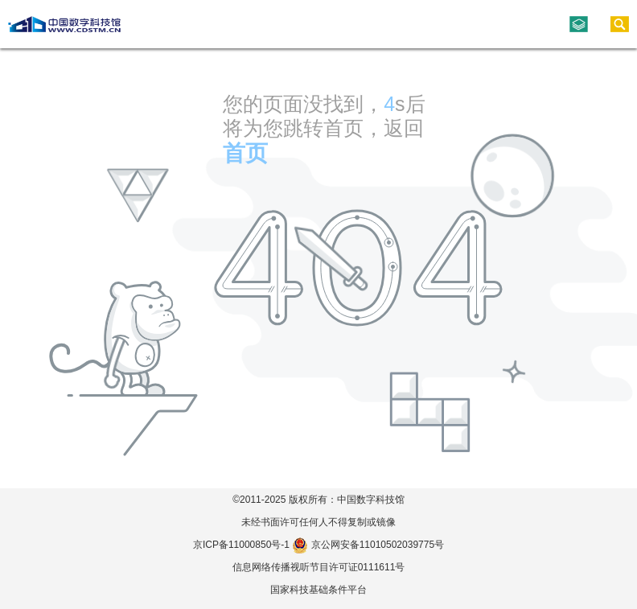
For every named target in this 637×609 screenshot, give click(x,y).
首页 (245, 153)
